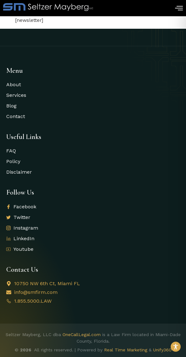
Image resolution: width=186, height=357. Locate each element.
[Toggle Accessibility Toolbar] (175, 346)
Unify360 (162, 349)
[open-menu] (179, 8)
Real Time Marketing (125, 349)
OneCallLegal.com (82, 334)
